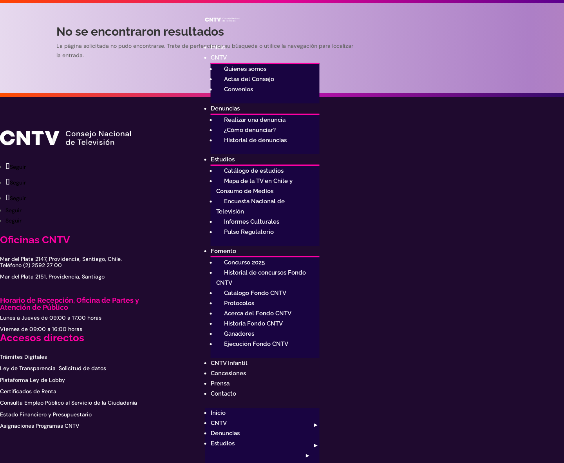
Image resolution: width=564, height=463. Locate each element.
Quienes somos (245, 68)
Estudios (223, 159)
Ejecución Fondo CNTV (256, 343)
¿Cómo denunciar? (250, 130)
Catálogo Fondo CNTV (255, 293)
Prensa (220, 383)
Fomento (223, 251)
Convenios (238, 89)
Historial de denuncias (255, 140)
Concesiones (228, 373)
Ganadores (239, 333)
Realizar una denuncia (255, 119)
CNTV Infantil (229, 363)
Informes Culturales (251, 221)
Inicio (218, 47)
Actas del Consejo (249, 79)
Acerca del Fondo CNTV (257, 313)
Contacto (223, 393)
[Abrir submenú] (315, 425)
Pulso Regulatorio (249, 231)
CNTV (219, 57)
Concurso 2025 (244, 262)
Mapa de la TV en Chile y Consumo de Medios (254, 186)
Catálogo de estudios (254, 170)
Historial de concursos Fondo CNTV (261, 277)
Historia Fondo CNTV (253, 323)
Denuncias (225, 108)
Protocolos (239, 303)
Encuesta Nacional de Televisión (250, 206)
